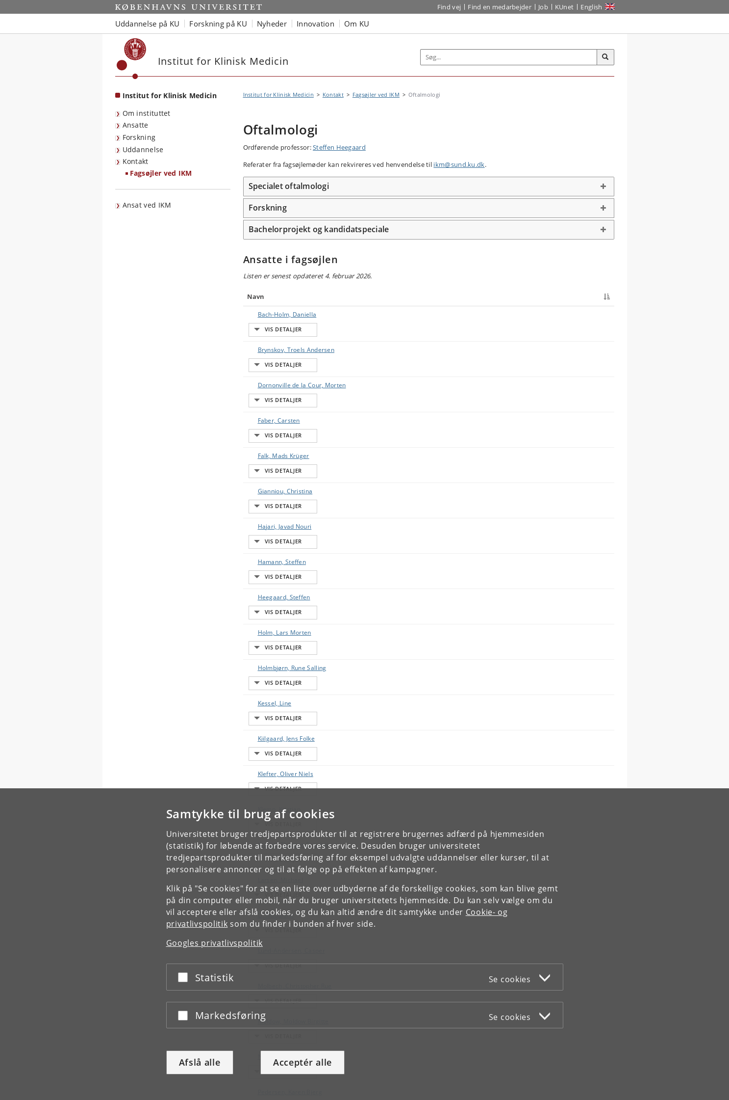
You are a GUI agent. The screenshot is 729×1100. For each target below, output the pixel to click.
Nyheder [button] (272, 23)
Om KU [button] (357, 23)
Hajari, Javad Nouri (275, 426)
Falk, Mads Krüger (274, 392)
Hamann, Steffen (272, 443)
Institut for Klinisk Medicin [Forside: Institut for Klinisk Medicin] (170, 95)
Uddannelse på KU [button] (147, 23)
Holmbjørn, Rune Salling (282, 495)
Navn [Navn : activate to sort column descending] (256, 296)
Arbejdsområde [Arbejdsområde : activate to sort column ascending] (467, 296)
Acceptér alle (302, 1062)
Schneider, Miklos (273, 761)
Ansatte (136, 125)
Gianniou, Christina (275, 409)
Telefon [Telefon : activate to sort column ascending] (519, 296)
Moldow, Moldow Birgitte (283, 667)
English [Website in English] (591, 6)
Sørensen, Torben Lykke (282, 779)
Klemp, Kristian (269, 564)
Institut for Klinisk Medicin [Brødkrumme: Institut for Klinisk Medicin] (278, 94)
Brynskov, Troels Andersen (286, 331)
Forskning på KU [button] (218, 23)
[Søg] (605, 57)
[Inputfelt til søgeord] (509, 57)
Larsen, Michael (271, 598)
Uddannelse (143, 149)
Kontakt (136, 161)
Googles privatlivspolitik (214, 943)
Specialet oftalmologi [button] (289, 186)
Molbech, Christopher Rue (285, 649)
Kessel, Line (265, 512)
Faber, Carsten (269, 375)
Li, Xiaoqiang (266, 615)
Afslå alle (200, 1062)
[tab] (429, 186)
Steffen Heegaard (339, 147)
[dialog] (364, 944)
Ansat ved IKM (147, 205)
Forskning (139, 137)
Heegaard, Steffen (274, 460)
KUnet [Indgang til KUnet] (564, 6)
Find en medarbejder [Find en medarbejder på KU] (499, 6)
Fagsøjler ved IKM (161, 173)
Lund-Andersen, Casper (281, 632)
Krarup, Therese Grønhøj (283, 581)
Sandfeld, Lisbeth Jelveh (282, 744)
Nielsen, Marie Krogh (278, 684)
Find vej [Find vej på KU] (449, 6)
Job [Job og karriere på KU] (543, 6)
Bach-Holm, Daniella (277, 314)
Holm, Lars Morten (275, 478)
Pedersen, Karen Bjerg (280, 701)
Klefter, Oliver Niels (275, 546)
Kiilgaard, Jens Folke (276, 529)
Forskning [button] (268, 207)
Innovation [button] (315, 23)
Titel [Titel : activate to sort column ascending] (347, 296)
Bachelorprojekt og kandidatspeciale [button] (319, 229)
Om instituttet (147, 113)
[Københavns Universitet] (132, 58)
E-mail (591, 314)
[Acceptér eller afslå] (185, 977)
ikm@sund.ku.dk (458, 164)
